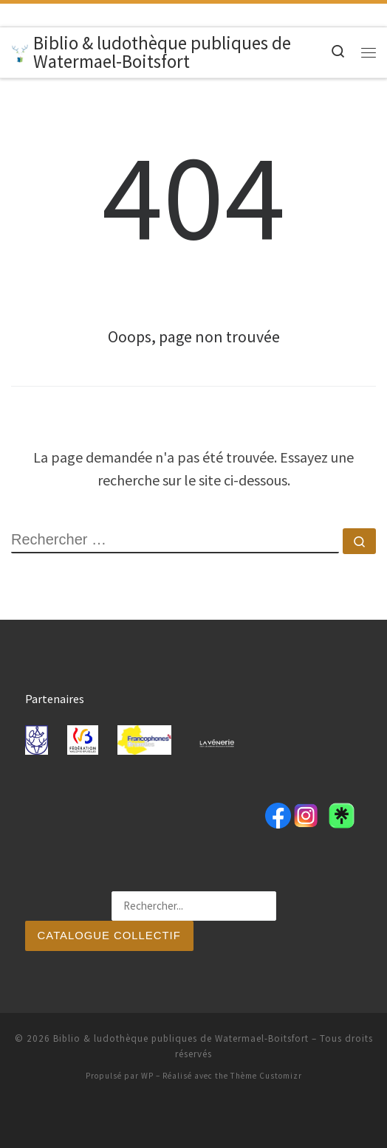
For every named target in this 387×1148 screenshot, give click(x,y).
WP (147, 1076)
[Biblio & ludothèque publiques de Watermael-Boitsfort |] (19, 51)
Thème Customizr (266, 1076)
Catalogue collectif (110, 935)
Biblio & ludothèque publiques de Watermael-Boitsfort (181, 1038)
